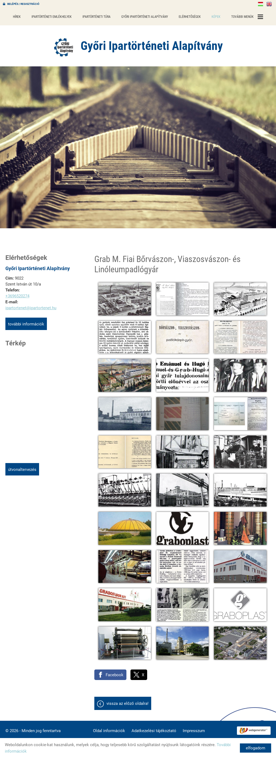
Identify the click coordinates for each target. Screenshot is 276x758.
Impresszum (194, 730)
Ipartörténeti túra (96, 17)
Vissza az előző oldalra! (127, 703)
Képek (216, 17)
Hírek (17, 17)
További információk (26, 324)
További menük (247, 16)
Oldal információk (109, 730)
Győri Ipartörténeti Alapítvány (144, 17)
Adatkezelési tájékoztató (154, 730)
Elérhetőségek (190, 17)
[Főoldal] (63, 47)
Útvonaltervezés (22, 469)
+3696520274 (17, 296)
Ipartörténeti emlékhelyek (52, 17)
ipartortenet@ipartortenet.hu (30, 307)
